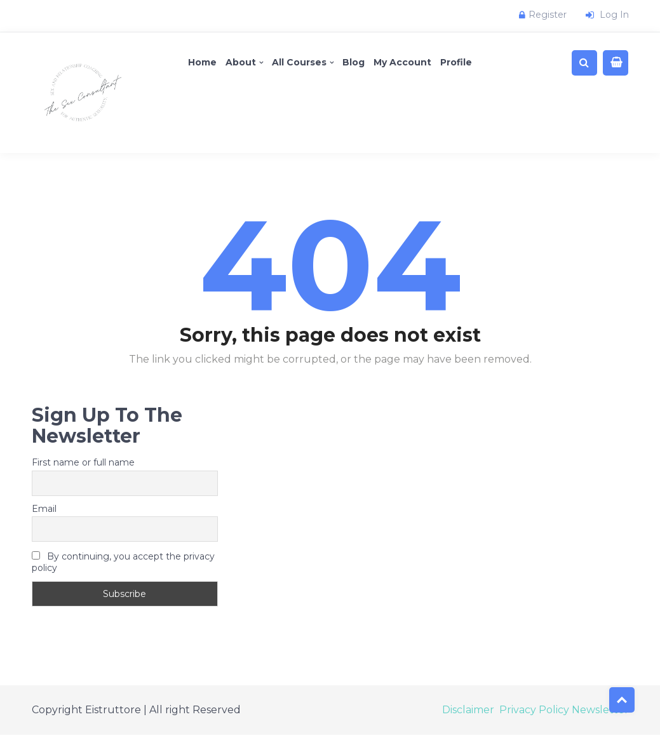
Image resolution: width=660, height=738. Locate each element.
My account (402, 62)
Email (44, 508)
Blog (353, 62)
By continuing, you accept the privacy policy (123, 562)
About (241, 62)
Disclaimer (468, 710)
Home (202, 62)
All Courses (299, 62)
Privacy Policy (534, 710)
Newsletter (600, 710)
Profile (456, 62)
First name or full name (83, 462)
